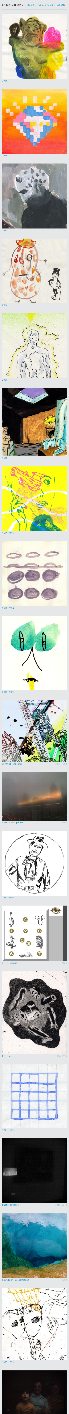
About (61, 4)
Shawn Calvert (12, 4)
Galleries (45, 4)
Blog (30, 4)
